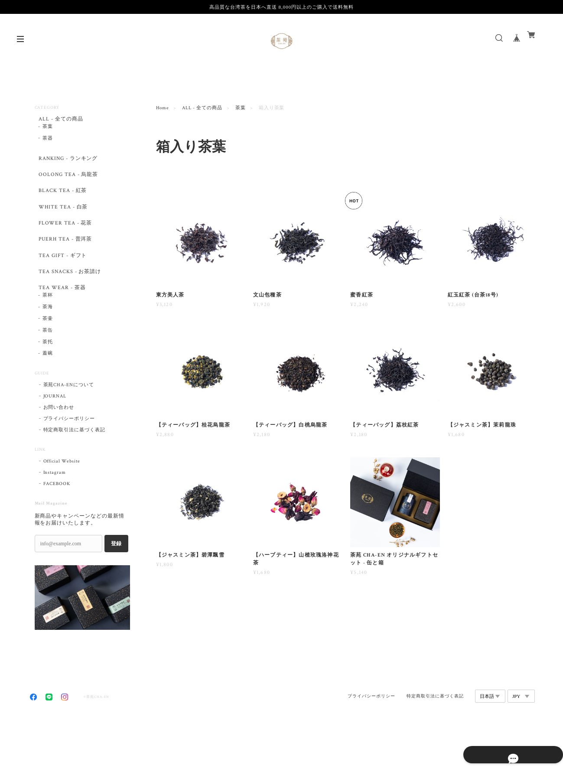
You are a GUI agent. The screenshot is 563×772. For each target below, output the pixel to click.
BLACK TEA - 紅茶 (61, 203)
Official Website (61, 502)
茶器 (47, 143)
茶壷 (47, 360)
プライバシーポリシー (69, 460)
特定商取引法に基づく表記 (74, 471)
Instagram (54, 514)
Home (162, 108)
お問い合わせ (59, 449)
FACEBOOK (57, 525)
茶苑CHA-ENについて (68, 426)
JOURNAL (55, 437)
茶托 (47, 383)
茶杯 (47, 337)
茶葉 (240, 108)
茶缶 (47, 371)
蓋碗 (47, 394)
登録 (116, 585)
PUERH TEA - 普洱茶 (65, 264)
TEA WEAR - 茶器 (61, 325)
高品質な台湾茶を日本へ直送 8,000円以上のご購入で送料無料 (281, 7)
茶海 (47, 348)
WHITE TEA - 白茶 (62, 224)
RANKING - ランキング (68, 162)
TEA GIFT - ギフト (62, 284)
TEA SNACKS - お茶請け (70, 305)
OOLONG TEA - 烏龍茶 (68, 183)
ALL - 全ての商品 (202, 108)
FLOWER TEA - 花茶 (65, 244)
